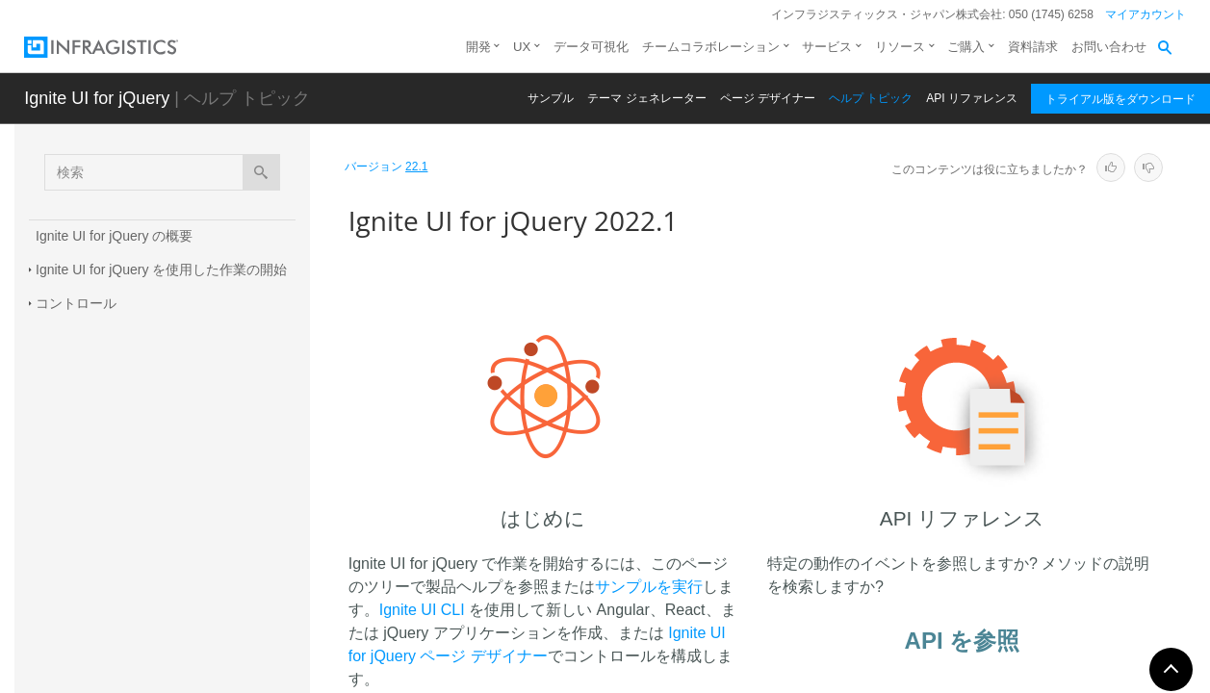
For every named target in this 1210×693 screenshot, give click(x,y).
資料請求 (1033, 46)
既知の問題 (69, 471)
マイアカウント (1145, 14)
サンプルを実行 (649, 586)
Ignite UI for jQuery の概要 (114, 236)
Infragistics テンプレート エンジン (139, 404)
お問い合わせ (1108, 46)
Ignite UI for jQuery (96, 98)
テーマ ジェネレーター (646, 98)
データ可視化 (591, 46)
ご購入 (966, 46)
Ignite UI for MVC (87, 370)
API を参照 (962, 641)
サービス (827, 46)
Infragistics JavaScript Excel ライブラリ (155, 505)
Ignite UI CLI (422, 610)
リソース (900, 46)
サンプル (551, 98)
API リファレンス (971, 98)
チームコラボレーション (711, 46)
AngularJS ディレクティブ (115, 539)
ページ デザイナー (767, 98)
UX (521, 46)
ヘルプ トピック (871, 98)
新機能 (56, 438)
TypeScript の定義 (89, 572)
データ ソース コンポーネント (127, 337)
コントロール (76, 303)
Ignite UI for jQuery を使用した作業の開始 (161, 269)
